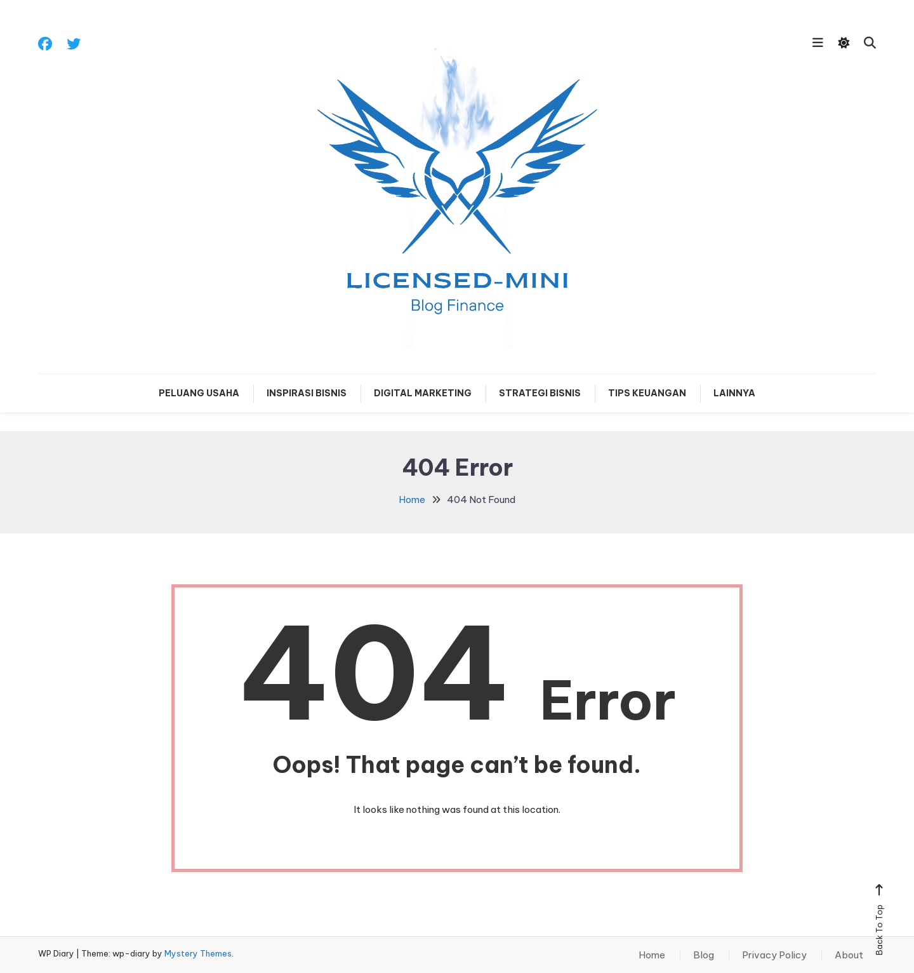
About (849, 955)
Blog (703, 955)
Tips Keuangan (647, 393)
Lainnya (734, 393)
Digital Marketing (423, 393)
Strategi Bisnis (540, 393)
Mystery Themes (198, 953)
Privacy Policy (774, 955)
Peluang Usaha (199, 393)
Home (652, 955)
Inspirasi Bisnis (307, 393)
